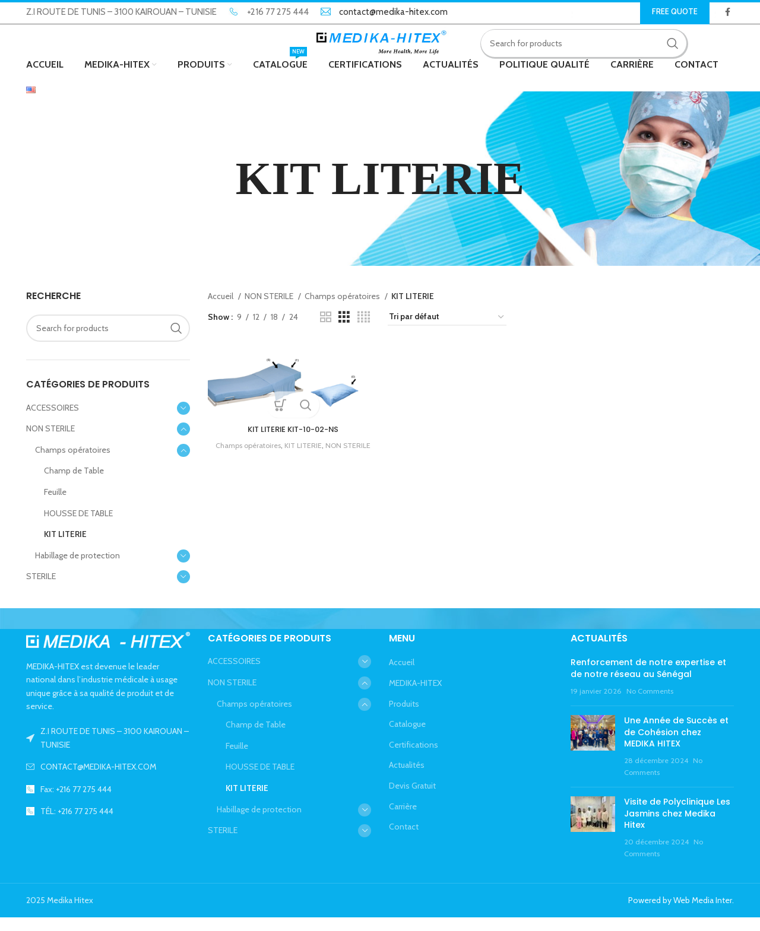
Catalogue (407, 737)
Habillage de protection (77, 569)
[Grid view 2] (325, 330)
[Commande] (447, 330)
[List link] (108, 780)
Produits (404, 716)
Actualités (407, 778)
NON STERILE (50, 442)
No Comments (649, 704)
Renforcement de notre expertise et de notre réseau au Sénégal (648, 682)
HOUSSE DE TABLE (78, 526)
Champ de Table (74, 484)
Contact (404, 840)
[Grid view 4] (363, 330)
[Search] (592, 50)
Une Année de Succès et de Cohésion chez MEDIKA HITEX (676, 745)
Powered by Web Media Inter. (681, 913)
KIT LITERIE (65, 547)
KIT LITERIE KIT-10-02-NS (291, 441)
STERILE (41, 589)
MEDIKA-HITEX (415, 696)
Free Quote (675, 12)
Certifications (413, 757)
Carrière (403, 819)
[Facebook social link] (727, 12)
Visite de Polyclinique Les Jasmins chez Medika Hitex (677, 826)
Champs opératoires (72, 463)
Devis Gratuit (412, 799)
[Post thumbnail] (593, 760)
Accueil (221, 309)
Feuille (55, 505)
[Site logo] (380, 49)
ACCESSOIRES (52, 420)
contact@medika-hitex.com (393, 12)
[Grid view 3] (344, 330)
